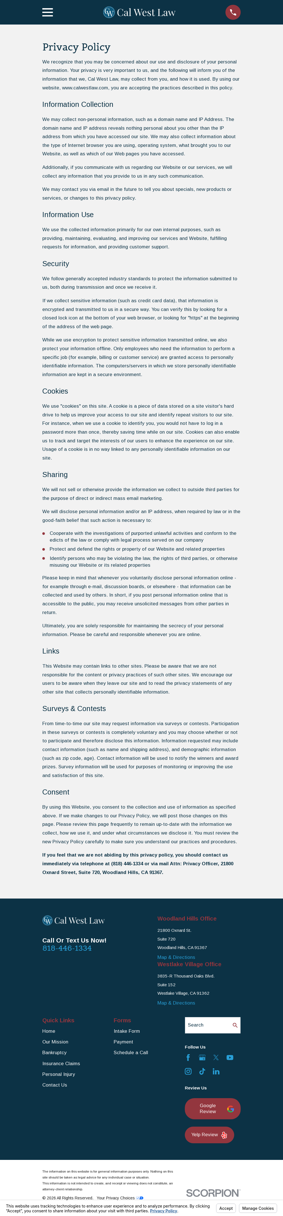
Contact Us (54, 1085)
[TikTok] (202, 1071)
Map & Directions (176, 957)
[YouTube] (230, 1057)
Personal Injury (58, 1074)
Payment (123, 1042)
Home (48, 1031)
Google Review (217, 1108)
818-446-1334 (67, 948)
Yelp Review (209, 1135)
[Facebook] (188, 1057)
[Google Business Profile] (202, 1057)
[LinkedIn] (216, 1071)
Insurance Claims (61, 1063)
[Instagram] (188, 1071)
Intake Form (127, 1031)
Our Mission (55, 1042)
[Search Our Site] (235, 1025)
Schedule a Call (131, 1052)
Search (195, 1025)
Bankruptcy (54, 1052)
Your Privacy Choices (120, 1198)
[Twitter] (216, 1057)
